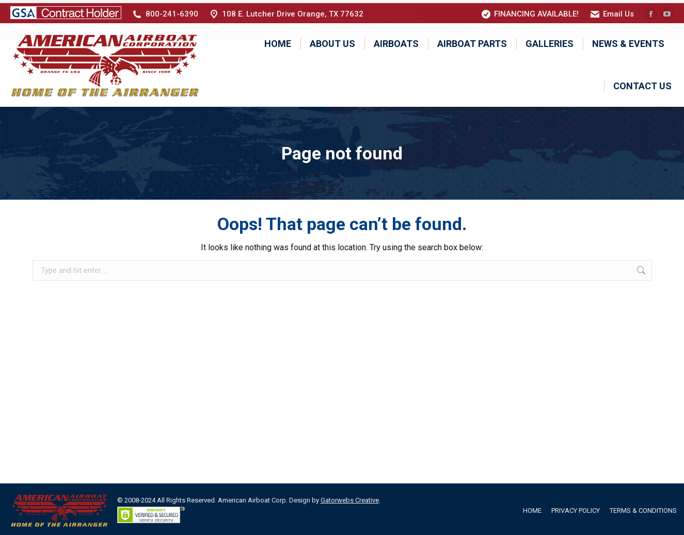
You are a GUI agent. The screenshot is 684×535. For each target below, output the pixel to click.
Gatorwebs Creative (350, 497)
